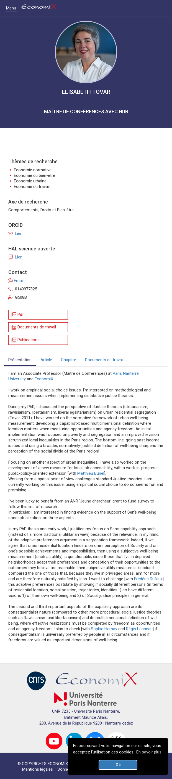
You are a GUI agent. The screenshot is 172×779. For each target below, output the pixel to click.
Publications (25, 339)
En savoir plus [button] (148, 752)
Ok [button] (118, 764)
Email (16, 280)
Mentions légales (37, 769)
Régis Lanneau (139, 628)
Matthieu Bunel (90, 473)
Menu (12, 8)
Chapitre (68, 359)
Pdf (17, 314)
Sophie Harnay (104, 628)
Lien (15, 233)
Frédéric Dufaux (148, 578)
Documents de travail (33, 327)
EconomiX (44, 378)
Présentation (20, 359)
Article (46, 359)
